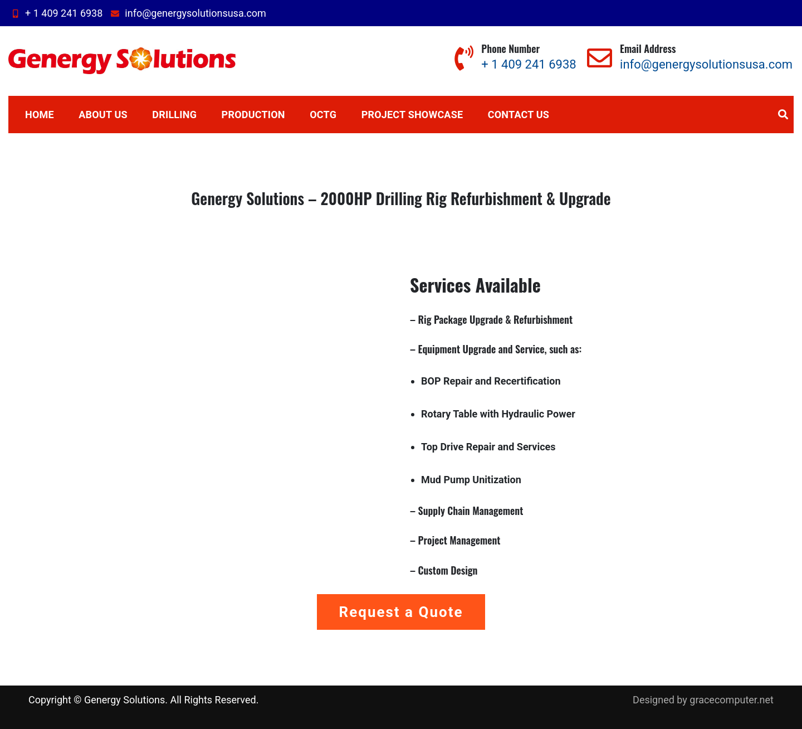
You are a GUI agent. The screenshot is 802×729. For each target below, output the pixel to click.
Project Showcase (412, 114)
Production (253, 114)
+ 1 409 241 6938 (55, 13)
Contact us (518, 114)
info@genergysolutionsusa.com (187, 13)
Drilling (174, 114)
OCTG (323, 114)
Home (39, 114)
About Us (103, 114)
